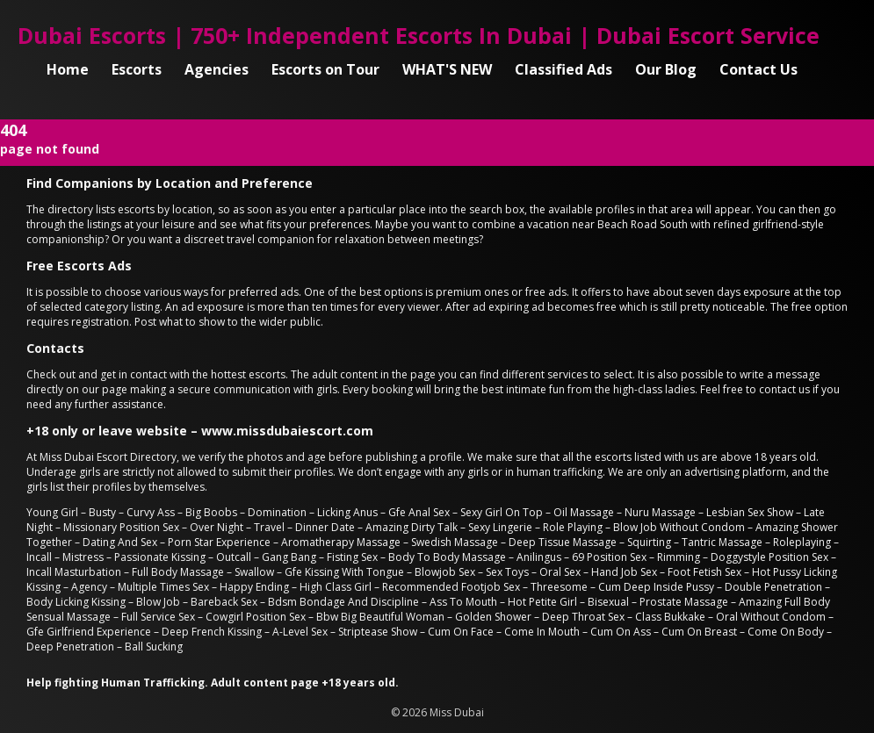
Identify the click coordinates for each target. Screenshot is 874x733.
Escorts (137, 69)
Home (68, 69)
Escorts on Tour (325, 69)
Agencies (216, 69)
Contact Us (758, 69)
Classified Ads (563, 69)
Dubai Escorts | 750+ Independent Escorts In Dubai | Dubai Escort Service (419, 35)
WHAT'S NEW (447, 69)
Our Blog (666, 69)
